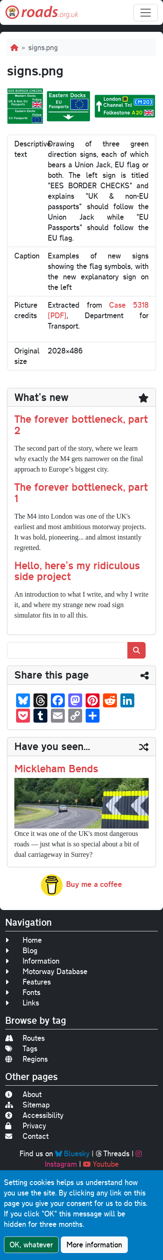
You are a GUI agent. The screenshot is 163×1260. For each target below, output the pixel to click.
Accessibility (34, 1115)
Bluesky (72, 1153)
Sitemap (27, 1105)
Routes (25, 1038)
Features (28, 982)
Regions (26, 1059)
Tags (21, 1048)
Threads (113, 1153)
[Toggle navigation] (145, 12)
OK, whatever (31, 1245)
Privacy (25, 1126)
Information (32, 961)
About (23, 1094)
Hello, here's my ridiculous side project (77, 571)
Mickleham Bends (56, 768)
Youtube (101, 1164)
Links (22, 1003)
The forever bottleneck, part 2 (81, 424)
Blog (21, 950)
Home (23, 940)
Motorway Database (46, 971)
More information (94, 1245)
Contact (27, 1136)
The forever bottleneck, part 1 (81, 492)
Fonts (22, 992)
